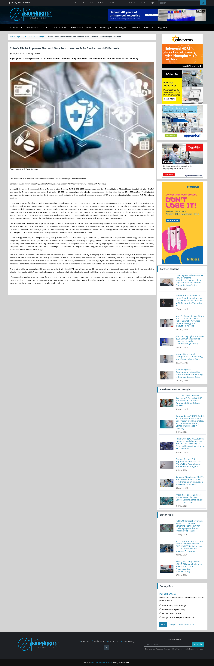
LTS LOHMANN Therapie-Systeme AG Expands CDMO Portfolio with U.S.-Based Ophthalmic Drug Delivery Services (189, 400)
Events (143, 3)
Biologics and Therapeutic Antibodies (176, 617)
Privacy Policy (127, 641)
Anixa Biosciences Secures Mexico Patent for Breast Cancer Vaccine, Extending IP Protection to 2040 (189, 498)
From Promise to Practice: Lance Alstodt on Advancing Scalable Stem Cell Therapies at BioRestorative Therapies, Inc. (189, 300)
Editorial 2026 (88, 3)
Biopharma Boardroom (101, 662)
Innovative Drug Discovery (172, 609)
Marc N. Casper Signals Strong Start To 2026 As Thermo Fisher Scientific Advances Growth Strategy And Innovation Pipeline (190, 321)
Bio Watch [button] (148, 27)
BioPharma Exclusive (117, 3)
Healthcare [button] (76, 27)
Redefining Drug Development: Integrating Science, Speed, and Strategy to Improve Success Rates (189, 373)
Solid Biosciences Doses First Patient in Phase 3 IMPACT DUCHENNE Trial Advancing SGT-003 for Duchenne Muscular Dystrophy (189, 546)
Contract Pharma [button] (58, 27)
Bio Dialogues (16, 36)
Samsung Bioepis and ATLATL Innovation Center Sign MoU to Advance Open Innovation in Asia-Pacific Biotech (190, 481)
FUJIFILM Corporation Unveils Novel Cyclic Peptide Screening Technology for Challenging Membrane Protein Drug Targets (189, 525)
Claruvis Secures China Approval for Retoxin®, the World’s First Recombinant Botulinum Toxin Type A (188, 463)
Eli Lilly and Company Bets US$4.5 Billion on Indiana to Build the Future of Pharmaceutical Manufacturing (189, 566)
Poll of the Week (167, 593)
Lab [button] (43, 27)
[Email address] (168, 644)
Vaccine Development (170, 613)
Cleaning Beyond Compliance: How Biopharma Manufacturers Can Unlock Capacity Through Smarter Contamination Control (190, 280)
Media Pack (101, 3)
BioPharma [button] (15, 27)
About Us (85, 641)
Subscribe (132, 3)
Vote (163, 624)
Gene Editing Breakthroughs (173, 605)
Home (77, 3)
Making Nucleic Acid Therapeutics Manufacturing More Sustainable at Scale (189, 356)
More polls (189, 624)
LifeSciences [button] (31, 27)
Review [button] (135, 27)
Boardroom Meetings (34, 36)
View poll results (176, 624)
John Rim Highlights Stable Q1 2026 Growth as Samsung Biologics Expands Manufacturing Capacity (190, 340)
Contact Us (112, 641)
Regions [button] (161, 27)
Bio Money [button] (104, 27)
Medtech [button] (90, 27)
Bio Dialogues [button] (121, 27)
